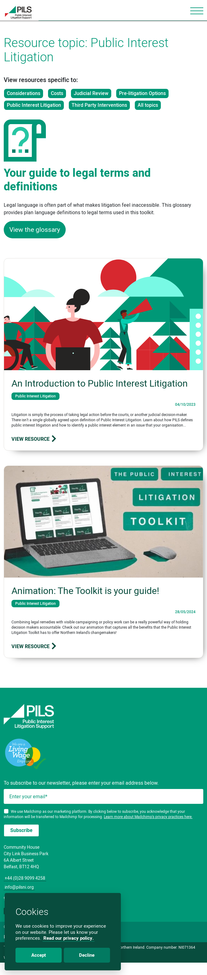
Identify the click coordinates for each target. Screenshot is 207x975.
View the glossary (34, 229)
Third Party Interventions (99, 105)
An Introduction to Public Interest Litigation (99, 383)
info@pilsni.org (19, 887)
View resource (34, 439)
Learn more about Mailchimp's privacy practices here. (148, 816)
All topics (148, 105)
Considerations (23, 93)
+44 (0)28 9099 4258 (25, 878)
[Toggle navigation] (196, 11)
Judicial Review (91, 93)
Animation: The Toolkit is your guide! (85, 590)
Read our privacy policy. (68, 938)
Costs (57, 93)
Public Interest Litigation (34, 105)
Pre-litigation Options (142, 93)
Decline (87, 955)
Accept (38, 955)
